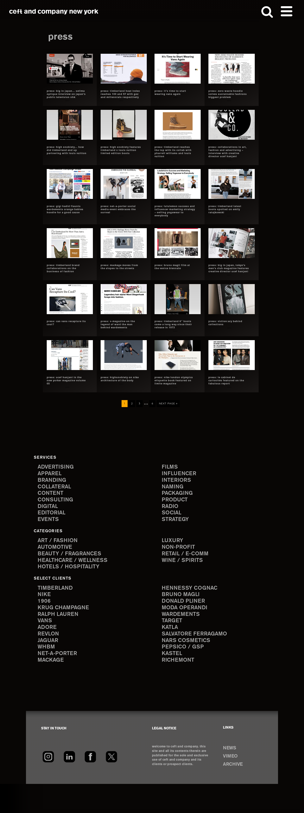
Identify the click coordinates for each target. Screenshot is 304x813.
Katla (170, 654)
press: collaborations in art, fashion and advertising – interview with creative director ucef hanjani (228, 156)
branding (53, 502)
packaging (179, 516)
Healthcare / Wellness (75, 585)
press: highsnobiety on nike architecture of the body (120, 399)
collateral (56, 509)
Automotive (56, 571)
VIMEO (232, 785)
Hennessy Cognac (192, 613)
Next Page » (168, 426)
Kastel (173, 682)
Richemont (179, 689)
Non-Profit (180, 571)
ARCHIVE (235, 793)
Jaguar (49, 668)
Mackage (52, 689)
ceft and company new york (53, 11)
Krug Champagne (66, 633)
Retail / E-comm (187, 578)
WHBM (47, 675)
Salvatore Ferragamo (197, 661)
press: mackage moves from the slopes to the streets (119, 277)
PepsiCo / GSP (184, 675)
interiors (178, 502)
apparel (51, 495)
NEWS (231, 776)
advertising (57, 488)
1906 (44, 626)
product (176, 523)
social (172, 536)
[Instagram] (48, 786)
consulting (57, 523)
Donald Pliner (185, 626)
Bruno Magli (182, 619)
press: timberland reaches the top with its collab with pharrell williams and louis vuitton (174, 156)
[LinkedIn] (69, 786)
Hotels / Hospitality (71, 592)
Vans (46, 647)
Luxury (173, 564)
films (170, 488)
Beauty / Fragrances (72, 578)
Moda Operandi (186, 633)
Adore (48, 654)
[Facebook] (90, 786)
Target (173, 647)
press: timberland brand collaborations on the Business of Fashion (67, 277)
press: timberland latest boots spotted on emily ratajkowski (228, 215)
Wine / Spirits (184, 585)
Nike (45, 619)
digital (49, 529)
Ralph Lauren (60, 640)
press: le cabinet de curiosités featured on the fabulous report (226, 399)
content (52, 516)
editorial (53, 536)
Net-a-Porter (59, 682)
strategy (176, 543)
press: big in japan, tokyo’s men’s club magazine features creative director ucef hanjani (226, 280)
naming (174, 509)
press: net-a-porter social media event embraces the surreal (118, 215)
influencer (180, 495)
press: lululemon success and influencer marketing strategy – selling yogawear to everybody (174, 218)
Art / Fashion (59, 564)
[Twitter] (111, 786)
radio (171, 529)
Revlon (49, 661)
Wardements (182, 640)
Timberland (57, 613)
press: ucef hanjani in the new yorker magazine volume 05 (65, 399)
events (49, 543)
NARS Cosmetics (188, 668)
